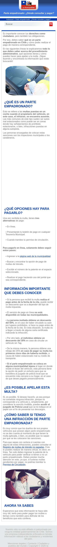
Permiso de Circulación (14, 464)
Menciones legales (17, 543)
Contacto (32, 543)
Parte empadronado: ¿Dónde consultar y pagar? (29, 13)
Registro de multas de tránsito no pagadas (23, 447)
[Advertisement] (28, 172)
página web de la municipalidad (35, 256)
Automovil (10, 19)
